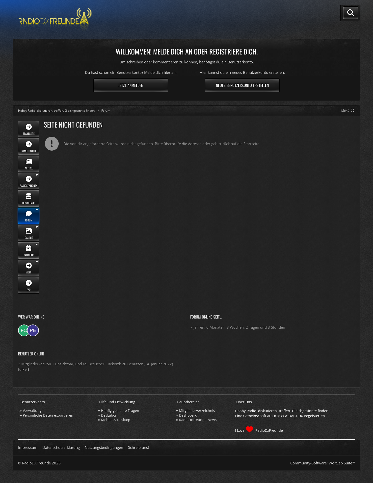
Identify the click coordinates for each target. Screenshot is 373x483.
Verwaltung (32, 410)
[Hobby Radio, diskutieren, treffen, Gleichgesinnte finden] (55, 19)
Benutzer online (31, 354)
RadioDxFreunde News (198, 419)
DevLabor (109, 415)
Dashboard (188, 415)
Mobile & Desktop (115, 419)
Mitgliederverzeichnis (197, 410)
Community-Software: (322, 462)
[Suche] (350, 13)
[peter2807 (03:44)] (33, 330)
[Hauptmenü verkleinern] (348, 110)
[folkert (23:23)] (24, 330)
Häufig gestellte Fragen (120, 410)
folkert (23, 369)
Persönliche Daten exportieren (48, 415)
